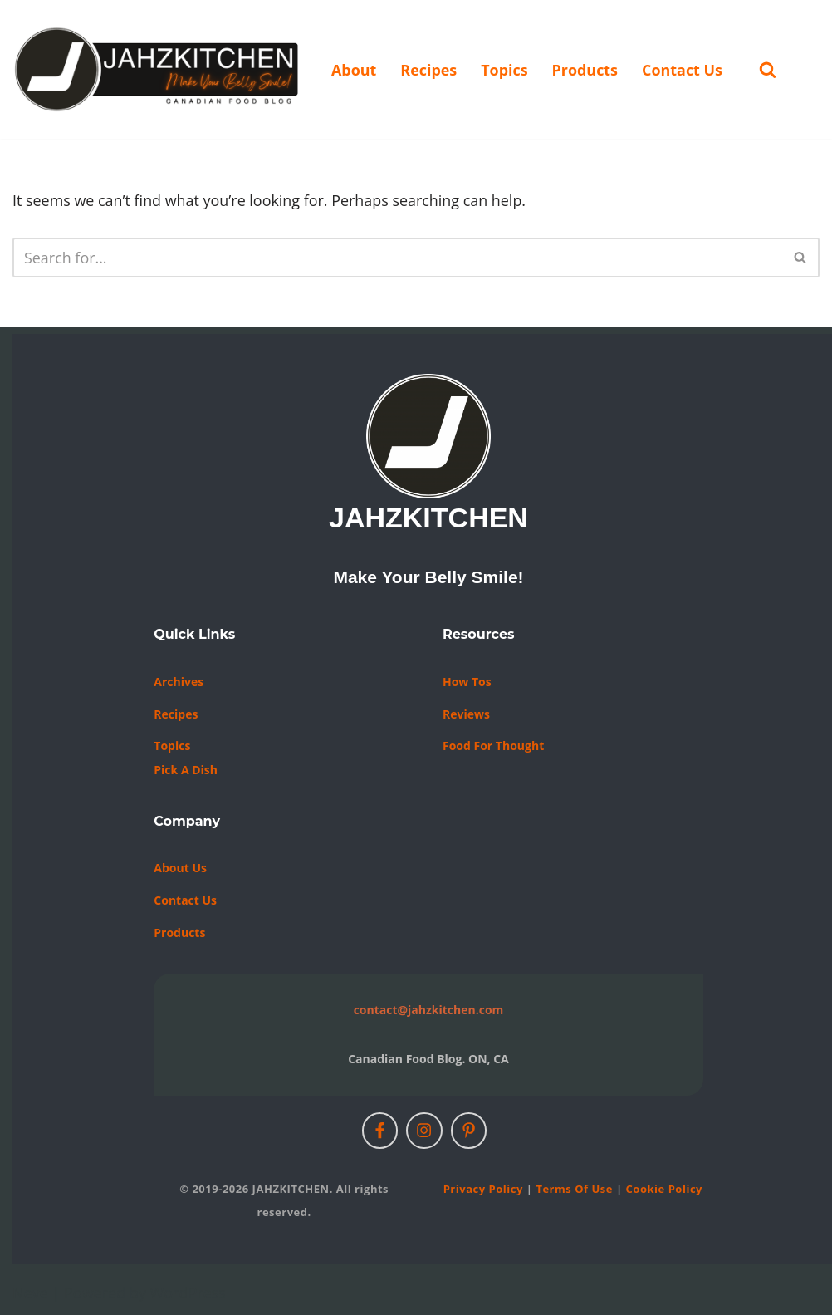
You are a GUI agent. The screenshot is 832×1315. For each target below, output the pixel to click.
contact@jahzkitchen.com (429, 1010)
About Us (180, 868)
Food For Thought (493, 745)
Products (586, 70)
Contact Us (683, 70)
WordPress (188, 1293)
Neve (30, 1293)
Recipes (429, 70)
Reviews (466, 714)
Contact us (185, 900)
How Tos (467, 681)
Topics (505, 70)
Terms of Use (574, 1188)
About (354, 70)
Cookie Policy (664, 1188)
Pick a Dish (186, 770)
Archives (178, 681)
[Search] (769, 69)
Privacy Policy (483, 1188)
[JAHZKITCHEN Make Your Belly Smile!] (157, 69)
